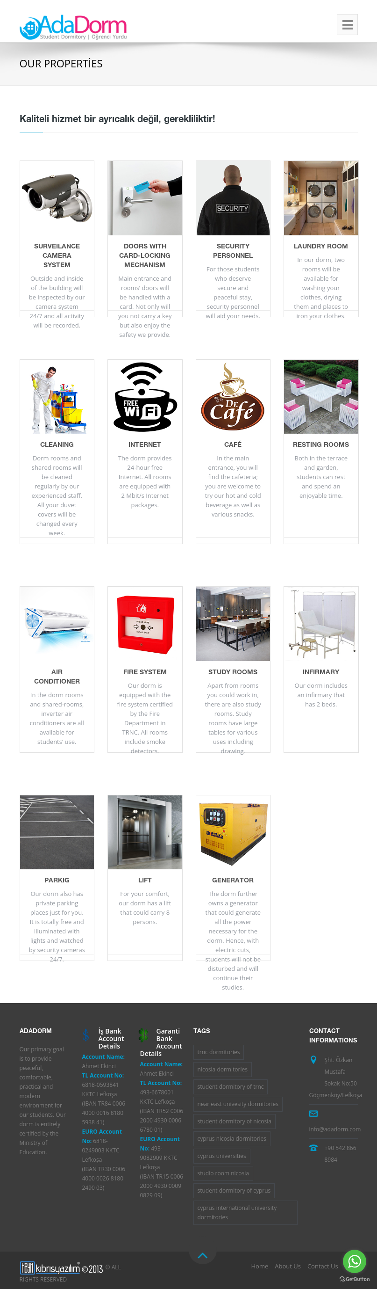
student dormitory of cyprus (234, 1190)
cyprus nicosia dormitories (232, 1139)
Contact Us (322, 1266)
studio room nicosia (223, 1173)
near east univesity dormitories (238, 1104)
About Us (288, 1266)
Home (260, 1266)
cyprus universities (222, 1156)
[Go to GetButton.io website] (355, 1279)
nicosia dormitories (223, 1069)
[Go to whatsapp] (354, 1261)
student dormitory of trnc (231, 1087)
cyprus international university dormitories (237, 1212)
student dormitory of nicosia (234, 1121)
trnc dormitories (219, 1052)
